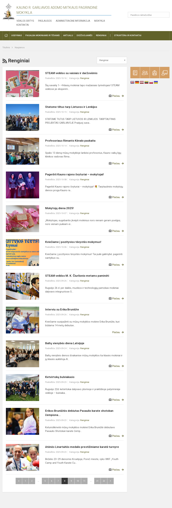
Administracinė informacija (73, 20)
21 (97, 481)
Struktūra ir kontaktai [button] (127, 35)
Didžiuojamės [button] (84, 35)
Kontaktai (22, 25)
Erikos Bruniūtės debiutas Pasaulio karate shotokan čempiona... (79, 413)
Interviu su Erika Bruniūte (62, 309)
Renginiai (84, 78)
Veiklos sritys (25, 20)
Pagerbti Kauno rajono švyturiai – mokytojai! (74, 174)
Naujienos (20, 47)
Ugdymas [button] (16, 35)
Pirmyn (110, 481)
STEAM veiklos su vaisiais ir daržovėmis (71, 73)
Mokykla (99, 20)
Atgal (19, 481)
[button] (146, 7)
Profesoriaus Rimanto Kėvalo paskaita (70, 140)
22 (104, 481)
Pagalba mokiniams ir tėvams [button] (42, 35)
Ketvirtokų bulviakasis (59, 377)
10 (78, 481)
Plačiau (116, 96)
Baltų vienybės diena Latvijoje (64, 343)
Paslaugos (45, 20)
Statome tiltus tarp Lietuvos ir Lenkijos (71, 107)
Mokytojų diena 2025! (59, 208)
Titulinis (6, 47)
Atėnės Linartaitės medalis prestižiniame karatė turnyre (82, 447)
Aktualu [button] (68, 35)
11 (84, 481)
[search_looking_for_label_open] (166, 15)
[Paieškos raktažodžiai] (149, 15)
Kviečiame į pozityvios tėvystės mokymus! (73, 242)
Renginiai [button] (101, 35)
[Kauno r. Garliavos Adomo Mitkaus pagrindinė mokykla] (8, 11)
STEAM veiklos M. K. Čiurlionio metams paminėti (77, 275)
